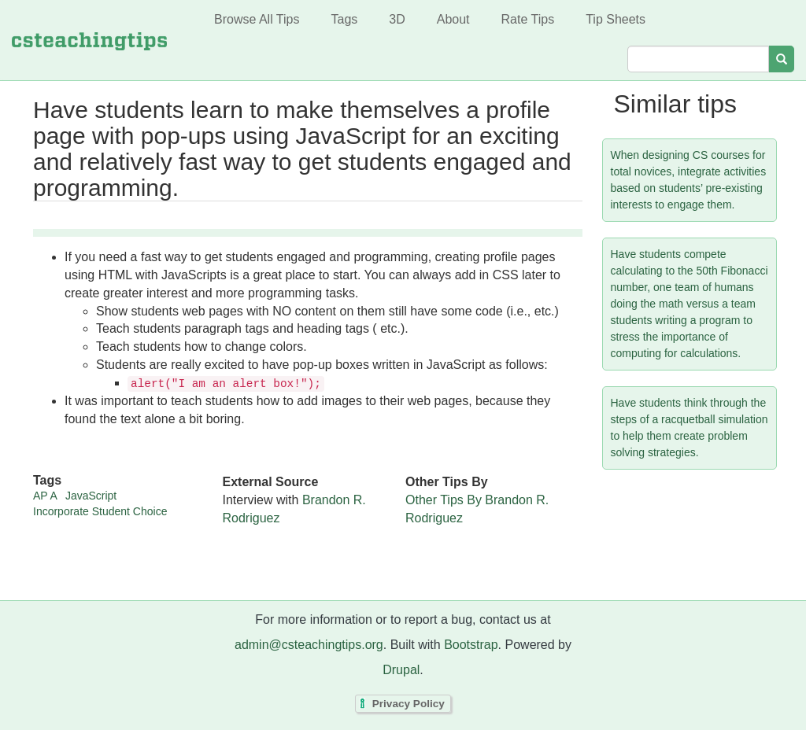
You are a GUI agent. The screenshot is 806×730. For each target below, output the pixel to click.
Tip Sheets (615, 19)
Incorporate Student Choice (100, 511)
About (453, 19)
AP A (45, 495)
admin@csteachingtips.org (309, 644)
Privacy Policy (408, 704)
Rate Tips (528, 19)
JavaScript (90, 495)
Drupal (401, 670)
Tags (344, 19)
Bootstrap (470, 644)
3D (397, 19)
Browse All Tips (256, 19)
